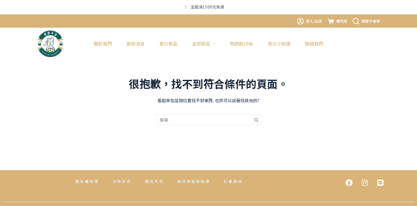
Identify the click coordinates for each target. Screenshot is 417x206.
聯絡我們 (314, 43)
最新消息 (136, 43)
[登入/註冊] (309, 21)
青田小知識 (279, 43)
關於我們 (103, 43)
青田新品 (168, 43)
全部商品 (204, 43)
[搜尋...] (203, 119)
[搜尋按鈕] (256, 119)
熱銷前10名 (241, 43)
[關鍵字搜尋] (366, 21)
